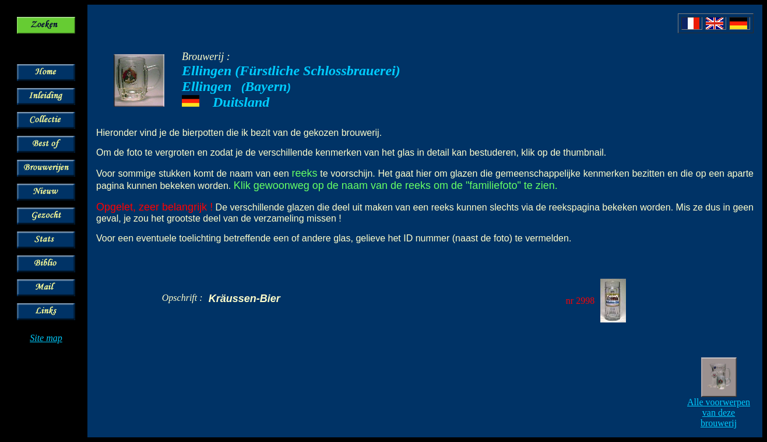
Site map (46, 338)
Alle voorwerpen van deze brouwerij (718, 412)
